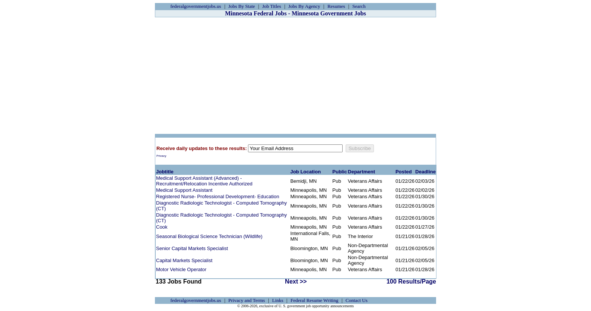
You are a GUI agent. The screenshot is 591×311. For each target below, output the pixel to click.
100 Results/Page (411, 281)
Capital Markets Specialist (184, 260)
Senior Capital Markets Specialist (192, 248)
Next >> (296, 281)
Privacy (161, 156)
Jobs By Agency (304, 6)
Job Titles (271, 6)
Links (277, 300)
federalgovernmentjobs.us (195, 6)
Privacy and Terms (246, 300)
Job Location (305, 171)
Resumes (336, 6)
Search (359, 6)
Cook (161, 227)
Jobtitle (164, 171)
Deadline (425, 171)
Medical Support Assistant (184, 190)
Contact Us (356, 300)
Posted (403, 171)
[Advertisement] (295, 75)
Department (361, 171)
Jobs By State (241, 6)
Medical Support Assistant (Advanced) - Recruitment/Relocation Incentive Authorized (204, 181)
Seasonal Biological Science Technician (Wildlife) (209, 236)
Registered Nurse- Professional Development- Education (217, 196)
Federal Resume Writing (314, 300)
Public (339, 171)
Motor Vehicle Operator (181, 269)
